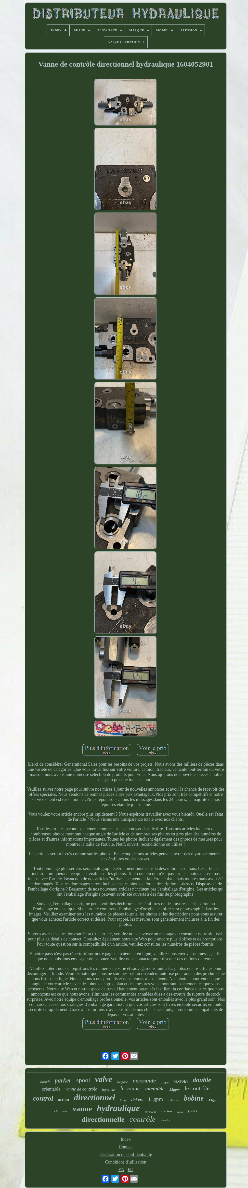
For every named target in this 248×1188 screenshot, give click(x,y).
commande (144, 1081)
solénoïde (154, 1089)
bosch (45, 1082)
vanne (82, 1109)
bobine (194, 1098)
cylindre (173, 1100)
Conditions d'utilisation (125, 1162)
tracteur (166, 1111)
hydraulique (118, 1108)
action (63, 1099)
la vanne (130, 1088)
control (43, 1098)
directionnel (94, 1097)
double (202, 1080)
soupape (122, 1082)
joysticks (108, 1089)
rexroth (180, 1081)
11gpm (155, 1099)
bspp (123, 1100)
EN (121, 1169)
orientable (51, 1089)
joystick (192, 1111)
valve (103, 1079)
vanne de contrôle (81, 1089)
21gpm (165, 1082)
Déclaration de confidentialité (126, 1154)
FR (130, 1169)
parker (63, 1080)
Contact (125, 1146)
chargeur (60, 1111)
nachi (165, 1121)
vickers (137, 1099)
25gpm (175, 1090)
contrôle (142, 1119)
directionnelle (103, 1119)
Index (126, 1139)
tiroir (180, 1111)
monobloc (151, 1112)
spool (83, 1080)
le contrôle (196, 1088)
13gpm (213, 1100)
